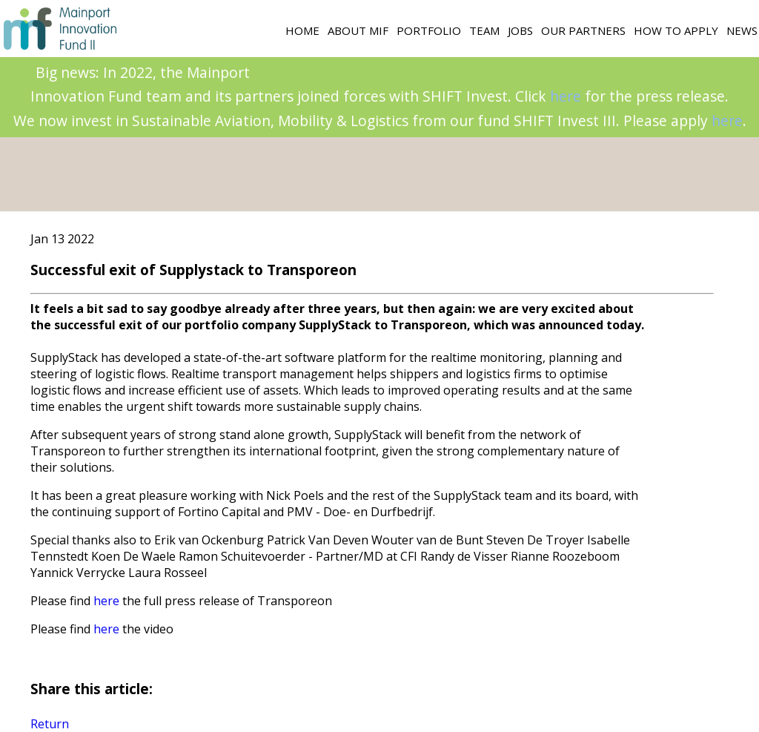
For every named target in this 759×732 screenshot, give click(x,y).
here (565, 96)
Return (49, 724)
